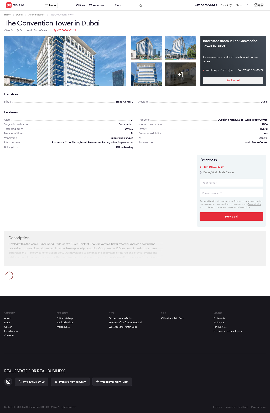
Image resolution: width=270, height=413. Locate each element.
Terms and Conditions (236, 407)
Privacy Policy (254, 204)
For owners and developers (228, 331)
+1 (180, 74)
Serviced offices (64, 322)
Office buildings (64, 318)
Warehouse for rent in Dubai (123, 326)
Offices (80, 5)
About (7, 318)
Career (8, 326)
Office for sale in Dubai (173, 318)
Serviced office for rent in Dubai (125, 322)
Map (118, 5)
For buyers (219, 322)
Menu (50, 5)
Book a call (233, 80)
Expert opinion (11, 331)
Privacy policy (258, 407)
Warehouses (96, 5)
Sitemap (217, 407)
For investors (220, 326)
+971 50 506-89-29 (206, 5)
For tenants (219, 318)
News (7, 322)
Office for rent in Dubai (120, 318)
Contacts (9, 335)
